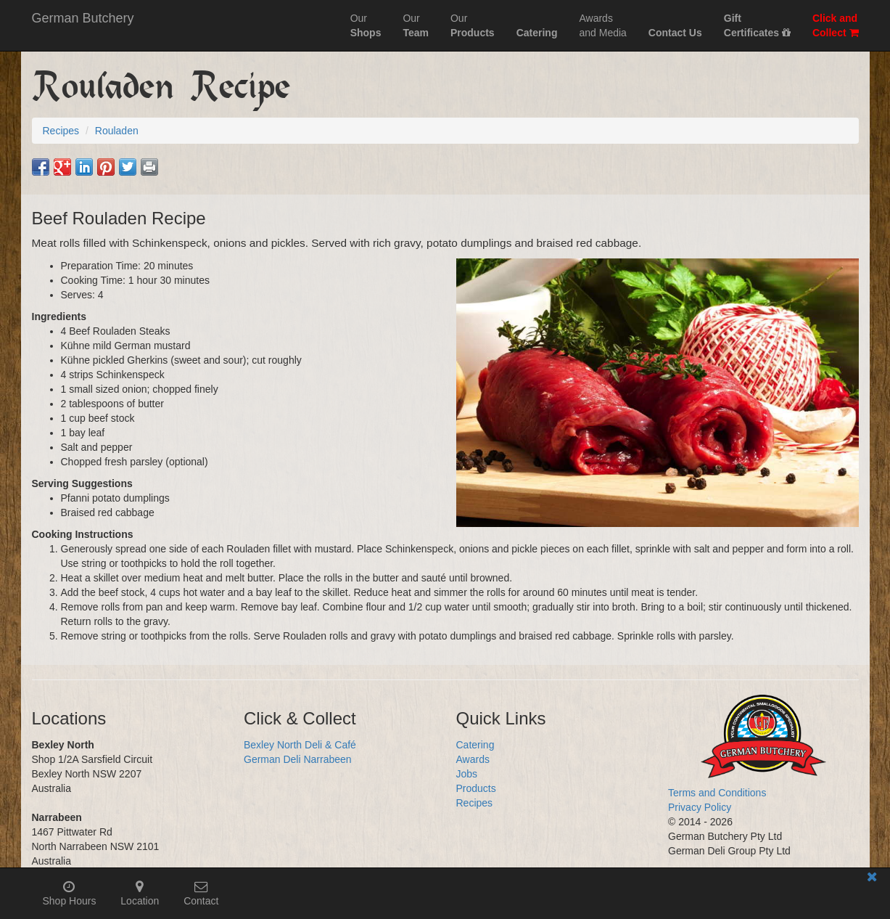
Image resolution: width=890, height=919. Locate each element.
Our (366, 25)
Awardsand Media (602, 25)
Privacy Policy (699, 807)
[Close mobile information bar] (872, 879)
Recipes (474, 803)
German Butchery (83, 18)
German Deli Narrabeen (298, 759)
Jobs (467, 774)
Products (476, 788)
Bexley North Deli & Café (300, 745)
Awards (473, 759)
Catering (475, 745)
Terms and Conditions (717, 792)
